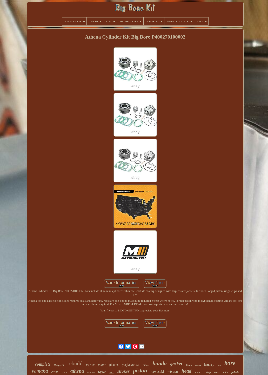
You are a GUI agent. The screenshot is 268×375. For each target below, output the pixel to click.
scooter (198, 366)
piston (140, 370)
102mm (146, 365)
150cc (111, 373)
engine (59, 364)
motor (102, 364)
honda (159, 363)
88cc (219, 366)
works (217, 372)
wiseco (172, 371)
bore (229, 363)
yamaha (40, 371)
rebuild (75, 363)
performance (130, 364)
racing (207, 372)
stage (197, 372)
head (186, 371)
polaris (235, 372)
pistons (113, 364)
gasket (176, 363)
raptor (102, 372)
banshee (91, 372)
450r (225, 372)
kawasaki (157, 372)
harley (209, 364)
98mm (189, 365)
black (64, 372)
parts (90, 365)
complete (43, 364)
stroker (123, 371)
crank (54, 372)
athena (77, 371)
